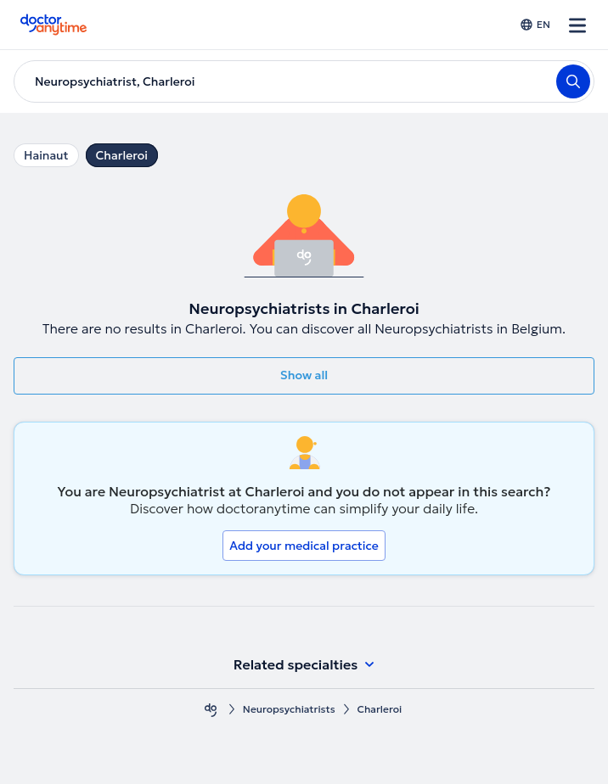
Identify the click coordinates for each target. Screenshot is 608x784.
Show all (304, 375)
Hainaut (46, 155)
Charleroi (122, 155)
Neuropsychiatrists (289, 709)
